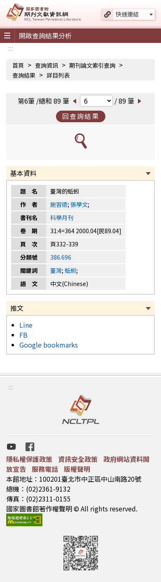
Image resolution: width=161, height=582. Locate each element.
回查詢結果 (80, 116)
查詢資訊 (46, 65)
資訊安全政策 (78, 459)
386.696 (60, 257)
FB (23, 335)
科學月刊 (61, 217)
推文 (16, 308)
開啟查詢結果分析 (45, 35)
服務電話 (45, 469)
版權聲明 (77, 469)
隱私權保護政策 (29, 459)
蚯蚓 (70, 270)
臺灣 (56, 270)
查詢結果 (23, 75)
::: (10, 48)
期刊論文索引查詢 (92, 65)
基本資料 (23, 173)
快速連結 (127, 14)
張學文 (79, 204)
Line (26, 325)
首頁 (18, 65)
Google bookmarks (48, 345)
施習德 (59, 204)
